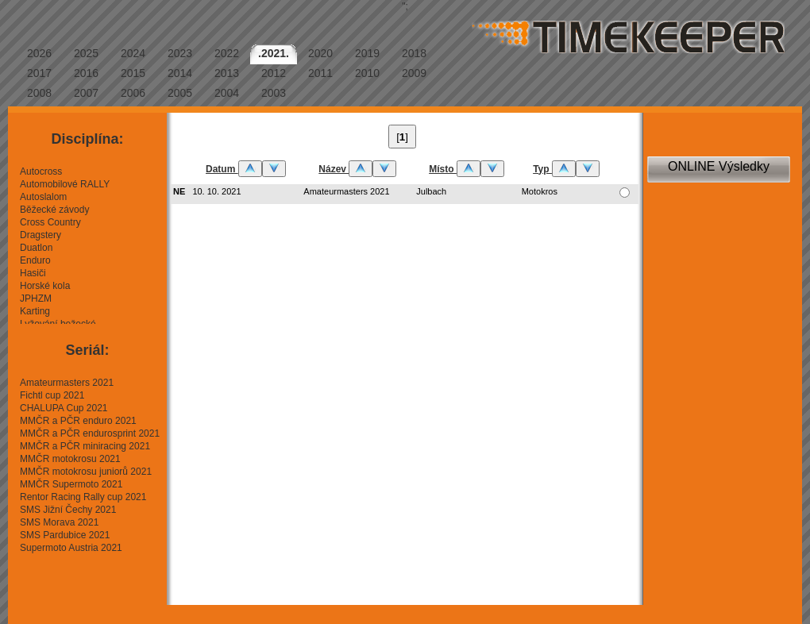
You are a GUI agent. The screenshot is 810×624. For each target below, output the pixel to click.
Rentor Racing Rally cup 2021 (83, 497)
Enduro (35, 260)
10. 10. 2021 (216, 191)
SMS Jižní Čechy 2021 (68, 509)
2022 (226, 53)
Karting (35, 311)
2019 (367, 53)
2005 (180, 93)
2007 (86, 93)
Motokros (539, 191)
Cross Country (50, 222)
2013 (226, 73)
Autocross (41, 171)
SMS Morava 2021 (59, 522)
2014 (180, 73)
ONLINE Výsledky (719, 166)
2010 (367, 73)
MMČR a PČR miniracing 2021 (85, 446)
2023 (180, 53)
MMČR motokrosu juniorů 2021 (86, 471)
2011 (320, 73)
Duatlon (36, 247)
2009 (414, 73)
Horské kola (45, 285)
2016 (86, 73)
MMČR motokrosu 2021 (70, 458)
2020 (320, 53)
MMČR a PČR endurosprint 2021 (90, 433)
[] (402, 137)
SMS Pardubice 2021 (65, 535)
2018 (414, 53)
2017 (39, 73)
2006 (133, 93)
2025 (86, 53)
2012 (273, 73)
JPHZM (36, 298)
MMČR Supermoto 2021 (71, 484)
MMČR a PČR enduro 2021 (78, 420)
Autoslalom (43, 196)
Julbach (431, 191)
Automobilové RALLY (65, 184)
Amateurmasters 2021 (67, 382)
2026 (39, 53)
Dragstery (40, 235)
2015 (133, 73)
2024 (133, 53)
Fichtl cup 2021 (52, 395)
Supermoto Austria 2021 (71, 547)
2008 (39, 93)
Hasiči (33, 273)
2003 (273, 93)
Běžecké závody (54, 209)
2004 (226, 93)
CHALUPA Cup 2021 (64, 408)
